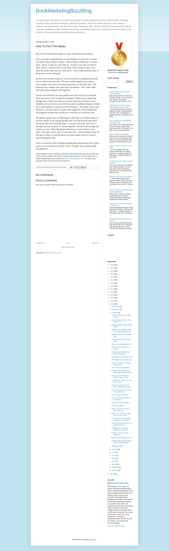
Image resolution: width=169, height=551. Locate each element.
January (115, 470)
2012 (112, 304)
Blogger (93, 540)
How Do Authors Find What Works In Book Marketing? (121, 191)
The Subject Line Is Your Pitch (121, 360)
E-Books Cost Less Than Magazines (119, 434)
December (115, 307)
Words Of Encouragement (120, 403)
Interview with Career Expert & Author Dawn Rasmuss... (121, 441)
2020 (112, 280)
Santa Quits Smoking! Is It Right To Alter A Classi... (120, 376)
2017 (112, 289)
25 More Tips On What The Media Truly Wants (120, 353)
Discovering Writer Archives (118, 134)
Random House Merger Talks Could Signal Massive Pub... (122, 330)
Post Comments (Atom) (53, 253)
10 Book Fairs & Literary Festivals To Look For (119, 429)
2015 (112, 295)
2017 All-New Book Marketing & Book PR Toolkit (120, 121)
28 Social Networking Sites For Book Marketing (121, 424)
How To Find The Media (119, 395)
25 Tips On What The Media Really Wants (120, 364)
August (114, 449)
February (115, 467)
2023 (112, 271)
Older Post (95, 243)
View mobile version (68, 247)
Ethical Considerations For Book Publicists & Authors (121, 386)
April (113, 461)
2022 (112, 274)
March (114, 464)
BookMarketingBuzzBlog (64, 11)
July (113, 452)
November (115, 309)
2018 (112, 286)
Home (68, 243)
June (113, 455)
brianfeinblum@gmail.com (74, 159)
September (116, 446)
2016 (112, 292)
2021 (112, 277)
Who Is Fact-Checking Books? (121, 344)
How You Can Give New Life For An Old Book (121, 391)
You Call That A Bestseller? (120, 368)
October (115, 313)
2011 (112, 474)
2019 (112, 283)
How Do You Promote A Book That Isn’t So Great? (121, 414)
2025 (112, 265)
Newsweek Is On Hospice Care (122, 357)
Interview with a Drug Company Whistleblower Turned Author (120, 106)
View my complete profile (116, 526)
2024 (112, 268)
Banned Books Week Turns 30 (121, 438)
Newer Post (40, 243)
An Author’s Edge (117, 406)
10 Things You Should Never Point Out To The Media (121, 419)
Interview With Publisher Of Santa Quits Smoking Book (121, 371)
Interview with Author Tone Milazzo (121, 176)
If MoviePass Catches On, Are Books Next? (121, 381)
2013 (112, 301)
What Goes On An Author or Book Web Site (120, 409)
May (113, 458)
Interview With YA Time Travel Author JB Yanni (119, 92)
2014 (112, 298)
